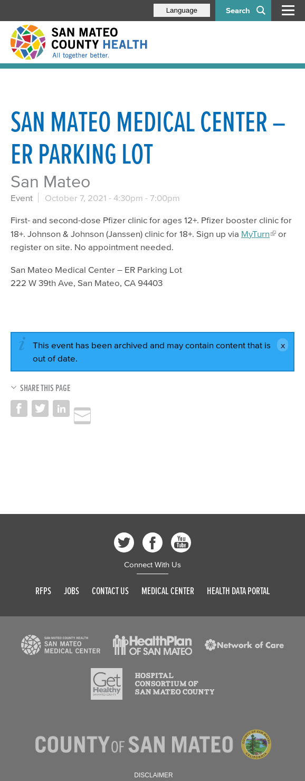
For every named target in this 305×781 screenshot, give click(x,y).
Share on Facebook (19, 408)
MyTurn (255, 233)
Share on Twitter (40, 408)
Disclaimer (153, 775)
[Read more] (60, 645)
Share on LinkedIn (61, 408)
